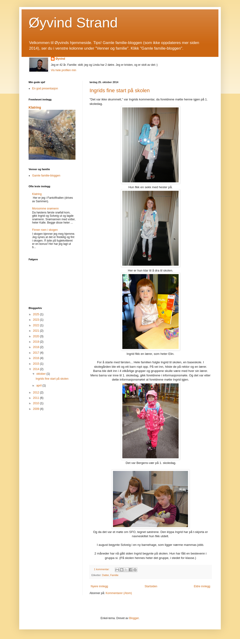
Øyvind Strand (73, 22)
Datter (105, 575)
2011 (36, 398)
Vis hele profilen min (63, 70)
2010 (36, 403)
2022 (36, 325)
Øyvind (60, 58)
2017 (36, 352)
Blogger (134, 618)
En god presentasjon (45, 88)
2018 (36, 347)
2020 (36, 336)
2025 (36, 314)
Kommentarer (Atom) (119, 593)
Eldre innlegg (202, 586)
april (39, 385)
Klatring (35, 107)
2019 (36, 341)
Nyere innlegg (99, 586)
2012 (36, 392)
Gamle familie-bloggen (46, 175)
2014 (36, 369)
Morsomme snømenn (45, 208)
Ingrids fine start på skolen (120, 90)
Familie (114, 575)
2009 (36, 409)
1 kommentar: (102, 569)
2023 (36, 319)
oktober (41, 373)
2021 (36, 330)
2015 (36, 363)
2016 (36, 358)
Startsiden (151, 586)
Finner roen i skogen (45, 229)
